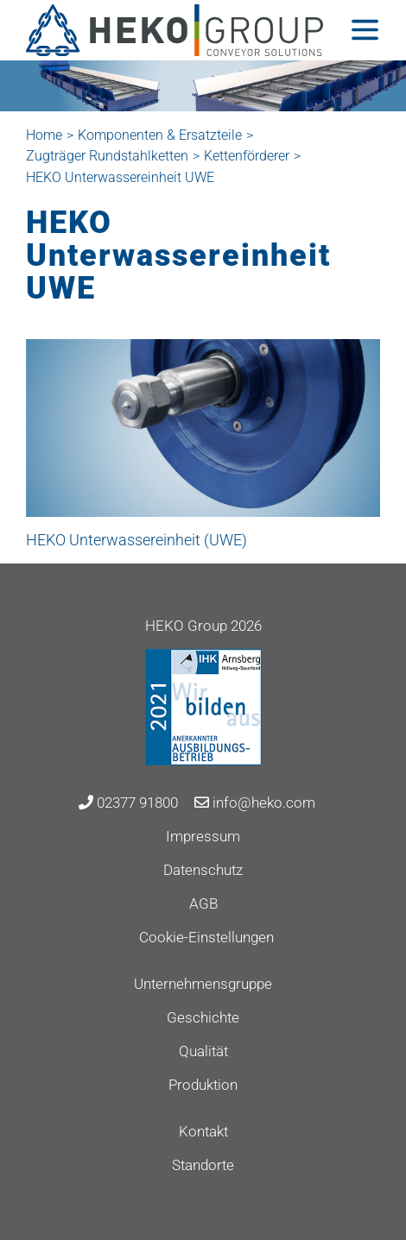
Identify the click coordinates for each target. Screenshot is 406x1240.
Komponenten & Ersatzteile (160, 135)
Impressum (203, 836)
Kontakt (203, 1131)
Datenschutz (203, 869)
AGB (203, 903)
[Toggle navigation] (365, 29)
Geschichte (203, 1017)
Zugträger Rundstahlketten (107, 156)
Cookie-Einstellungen (206, 937)
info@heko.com (254, 802)
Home (44, 135)
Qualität (203, 1051)
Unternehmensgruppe (203, 983)
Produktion (203, 1084)
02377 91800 (128, 802)
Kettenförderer (246, 156)
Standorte (203, 1165)
